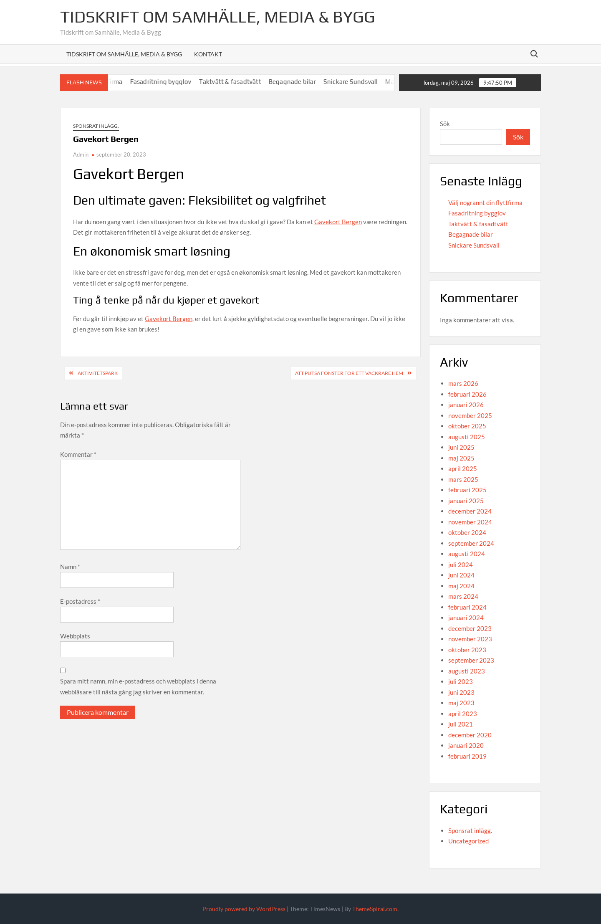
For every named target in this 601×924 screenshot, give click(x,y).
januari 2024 (466, 617)
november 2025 (470, 415)
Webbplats (75, 636)
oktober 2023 (467, 649)
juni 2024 (461, 575)
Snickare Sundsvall (355, 81)
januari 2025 (466, 500)
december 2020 (470, 735)
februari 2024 (467, 607)
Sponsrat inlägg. (96, 126)
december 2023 (470, 628)
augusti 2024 (466, 553)
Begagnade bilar (297, 81)
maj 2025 (461, 458)
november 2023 (470, 639)
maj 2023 (461, 702)
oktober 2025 (467, 426)
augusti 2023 (466, 671)
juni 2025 (461, 447)
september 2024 (471, 543)
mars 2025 (463, 479)
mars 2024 (463, 596)
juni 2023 (461, 692)
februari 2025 (467, 490)
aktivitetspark (98, 373)
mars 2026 (463, 383)
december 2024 (470, 511)
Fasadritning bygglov (166, 81)
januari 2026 (466, 404)
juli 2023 (460, 681)
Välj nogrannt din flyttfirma (485, 202)
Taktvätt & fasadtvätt (235, 81)
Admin (80, 154)
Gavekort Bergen (338, 221)
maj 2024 (461, 586)
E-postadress (80, 601)
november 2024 (470, 522)
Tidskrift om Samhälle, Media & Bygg (217, 16)
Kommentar (78, 454)
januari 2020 (466, 745)
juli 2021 (460, 724)
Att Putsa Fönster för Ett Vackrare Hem (349, 373)
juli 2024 (460, 564)
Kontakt (208, 54)
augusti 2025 (466, 436)
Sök (445, 123)
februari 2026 (467, 394)
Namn (70, 566)
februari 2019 (467, 756)
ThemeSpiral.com (374, 908)
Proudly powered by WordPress (243, 908)
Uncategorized (468, 841)
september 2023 (471, 660)
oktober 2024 (467, 532)
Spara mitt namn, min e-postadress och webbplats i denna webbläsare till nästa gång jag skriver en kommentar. (138, 686)
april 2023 (462, 713)
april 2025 (462, 468)
